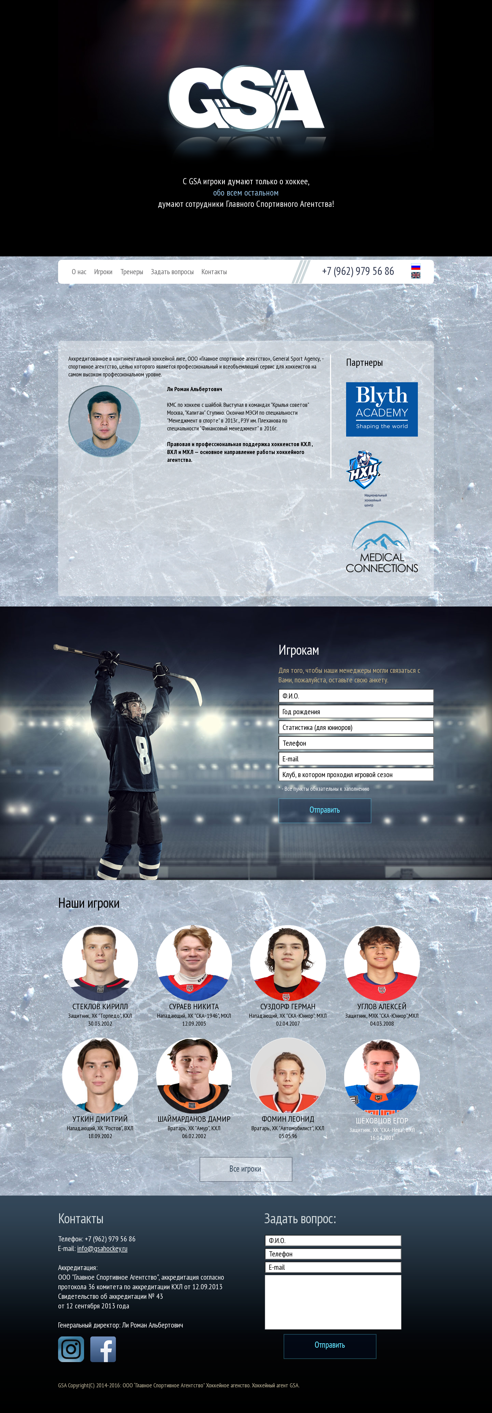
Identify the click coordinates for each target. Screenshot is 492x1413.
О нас (79, 271)
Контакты (214, 271)
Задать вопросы (172, 271)
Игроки (103, 271)
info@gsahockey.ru (102, 1248)
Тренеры (131, 271)
